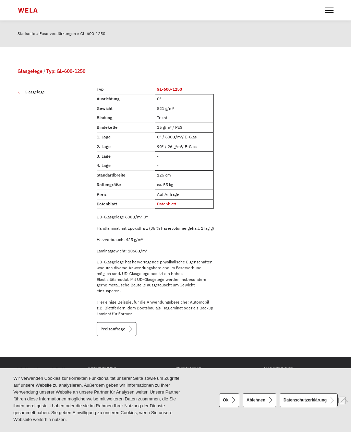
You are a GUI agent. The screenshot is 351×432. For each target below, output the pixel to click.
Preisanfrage (112, 328)
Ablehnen (255, 399)
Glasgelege (35, 91)
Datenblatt (166, 203)
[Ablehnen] (342, 400)
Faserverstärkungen (57, 33)
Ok (225, 399)
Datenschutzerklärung (305, 399)
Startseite (26, 33)
